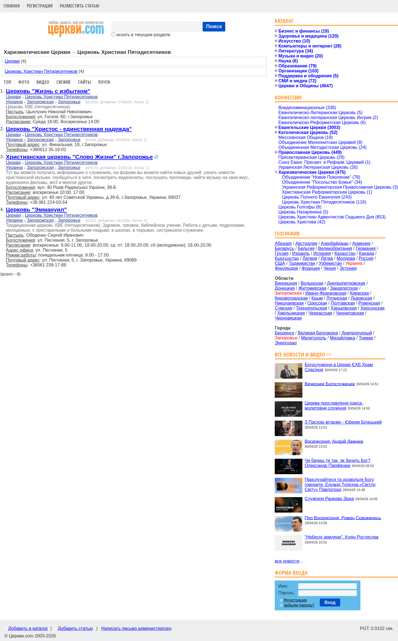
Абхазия (283, 243)
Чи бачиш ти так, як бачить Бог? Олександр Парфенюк (337, 463)
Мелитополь (313, 338)
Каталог (284, 21)
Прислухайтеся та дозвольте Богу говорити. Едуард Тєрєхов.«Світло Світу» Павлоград (340, 484)
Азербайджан (335, 243)
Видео (42, 82)
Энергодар (286, 343)
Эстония (348, 268)
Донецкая (285, 288)
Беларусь (284, 248)
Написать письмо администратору (136, 628)
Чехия (329, 268)
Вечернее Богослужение (330, 383)
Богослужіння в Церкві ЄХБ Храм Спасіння (339, 367)
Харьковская (344, 308)
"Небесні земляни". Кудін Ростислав (341, 537)
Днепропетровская (346, 283)
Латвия (310, 258)
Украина (14, 101)
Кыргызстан (287, 258)
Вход (330, 602)
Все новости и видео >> (303, 354)
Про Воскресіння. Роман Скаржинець (343, 517)
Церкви (12, 61)
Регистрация (40, 6)
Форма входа (291, 572)
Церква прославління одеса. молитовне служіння (334, 405)
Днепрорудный (357, 333)
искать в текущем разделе (141, 34)
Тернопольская (311, 308)
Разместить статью (79, 6)
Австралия (306, 243)
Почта (104, 82)
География (287, 233)
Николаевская (289, 303)
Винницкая (286, 283)
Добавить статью (75, 628)
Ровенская (369, 303)
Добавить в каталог (28, 628)
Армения (361, 243)
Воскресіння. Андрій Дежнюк (334, 441)
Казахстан (345, 253)
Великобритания (335, 248)
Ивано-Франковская (325, 293)
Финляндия (286, 268)
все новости (287, 561)
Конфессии (288, 97)
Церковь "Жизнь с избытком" (48, 91)
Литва (327, 258)
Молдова (346, 258)
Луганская (336, 298)
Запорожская (40, 101)
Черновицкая (288, 318)
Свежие (63, 82)
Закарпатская (344, 288)
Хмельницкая (291, 313)
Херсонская (372, 308)
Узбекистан (330, 263)
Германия (366, 248)
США (280, 263)
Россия (366, 258)
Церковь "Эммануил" (36, 209)
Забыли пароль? (299, 605)
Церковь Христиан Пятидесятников (41, 71)
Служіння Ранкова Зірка (329, 498)
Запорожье (69, 101)
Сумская (283, 308)
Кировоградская (291, 298)
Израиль (301, 253)
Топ (7, 82)
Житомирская (312, 288)
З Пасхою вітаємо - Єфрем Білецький (343, 422)
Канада (366, 253)
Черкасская (320, 313)
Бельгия (306, 248)
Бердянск (284, 333)
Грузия (281, 253)
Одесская (317, 303)
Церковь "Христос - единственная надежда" (69, 129)
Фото (23, 82)
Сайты (84, 82)
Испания (322, 253)
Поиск (214, 26)
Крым (317, 298)
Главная (12, 6)
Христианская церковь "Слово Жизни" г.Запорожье (79, 157)
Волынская (312, 283)
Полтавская (343, 303)
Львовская (361, 298)
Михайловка (342, 338)
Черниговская (350, 313)
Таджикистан (302, 263)
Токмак (366, 338)
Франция (311, 268)
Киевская (359, 293)
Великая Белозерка (318, 333)
